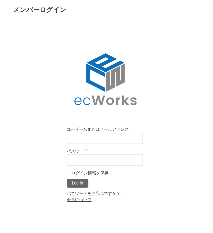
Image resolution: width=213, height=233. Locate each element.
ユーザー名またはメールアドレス (98, 129)
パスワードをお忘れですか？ (93, 193)
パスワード (77, 151)
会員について (79, 199)
